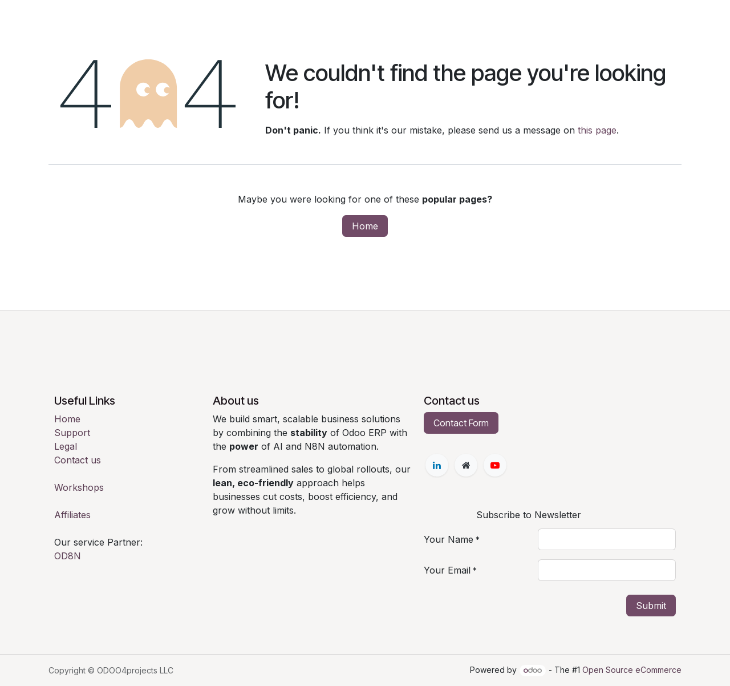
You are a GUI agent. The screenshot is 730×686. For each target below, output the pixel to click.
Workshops (79, 487)
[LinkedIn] (436, 465)
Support (72, 432)
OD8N (67, 556)
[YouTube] (495, 465)
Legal (65, 446)
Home (365, 226)
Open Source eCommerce (632, 670)
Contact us (77, 460)
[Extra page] (466, 465)
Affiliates (72, 514)
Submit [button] (651, 605)
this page (597, 130)
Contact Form (461, 423)
